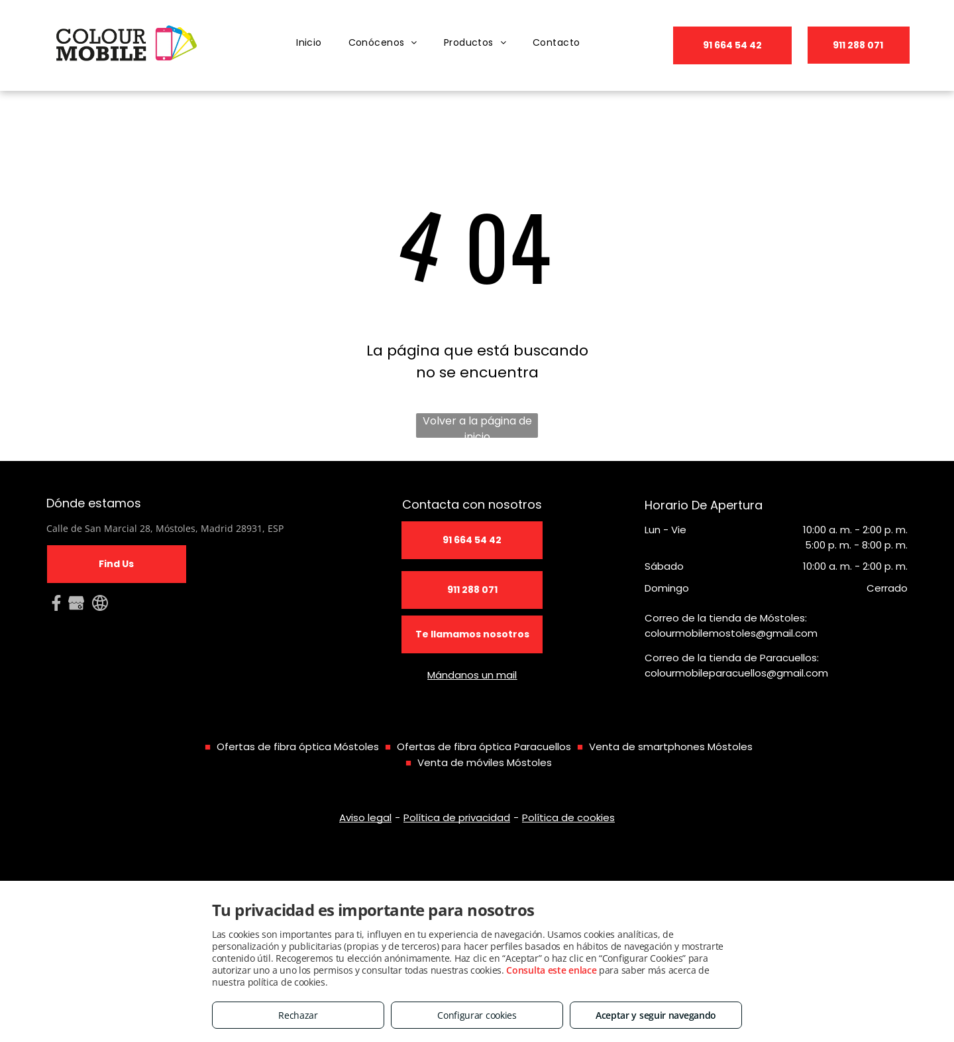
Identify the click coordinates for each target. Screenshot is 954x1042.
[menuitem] (309, 43)
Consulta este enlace (551, 970)
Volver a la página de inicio (477, 425)
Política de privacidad (456, 817)
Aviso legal (365, 817)
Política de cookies (568, 817)
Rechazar (298, 1015)
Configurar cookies (477, 1015)
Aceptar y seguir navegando (656, 1015)
